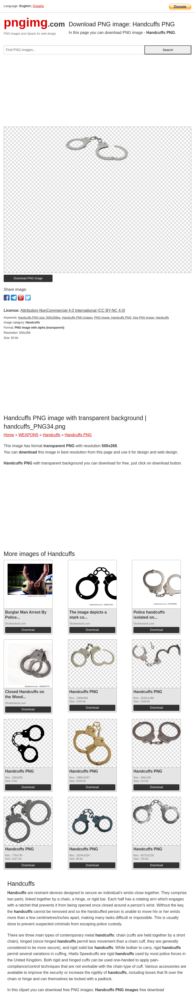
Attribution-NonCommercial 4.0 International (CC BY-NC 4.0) (72, 310)
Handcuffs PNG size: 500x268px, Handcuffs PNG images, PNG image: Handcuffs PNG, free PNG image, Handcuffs (93, 317)
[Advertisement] (97, 92)
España (38, 6)
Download (28, 630)
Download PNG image (28, 278)
